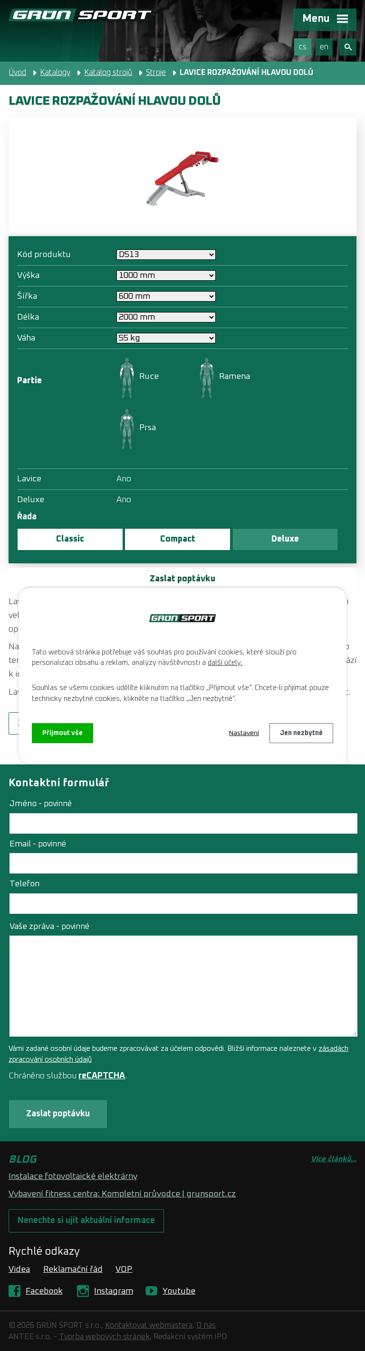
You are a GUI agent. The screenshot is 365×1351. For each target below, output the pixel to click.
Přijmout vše (62, 733)
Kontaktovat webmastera (148, 1325)
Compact (177, 539)
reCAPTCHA (101, 1076)
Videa (19, 1269)
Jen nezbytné (301, 733)
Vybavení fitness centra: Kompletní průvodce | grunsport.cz (122, 1194)
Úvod (17, 72)
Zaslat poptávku (182, 579)
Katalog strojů (108, 72)
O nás (206, 1325)
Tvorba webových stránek (104, 1337)
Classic (70, 539)
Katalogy (55, 72)
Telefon (24, 884)
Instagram (113, 1291)
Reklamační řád (73, 1269)
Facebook (44, 1291)
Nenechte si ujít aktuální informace (86, 1220)
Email (38, 844)
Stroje (156, 72)
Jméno (41, 804)
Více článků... (333, 1159)
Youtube (179, 1291)
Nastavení (244, 733)
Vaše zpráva (49, 926)
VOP (123, 1269)
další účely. (225, 662)
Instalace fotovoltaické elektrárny (73, 1176)
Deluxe (285, 539)
